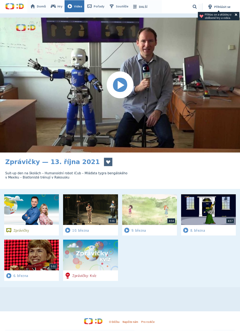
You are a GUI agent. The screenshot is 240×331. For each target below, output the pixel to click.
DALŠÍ (141, 7)
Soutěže (120, 7)
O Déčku (114, 322)
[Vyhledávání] (194, 6)
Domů (39, 7)
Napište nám (130, 322)
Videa (75, 7)
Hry (57, 7)
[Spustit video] (120, 85)
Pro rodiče (147, 322)
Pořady (97, 7)
